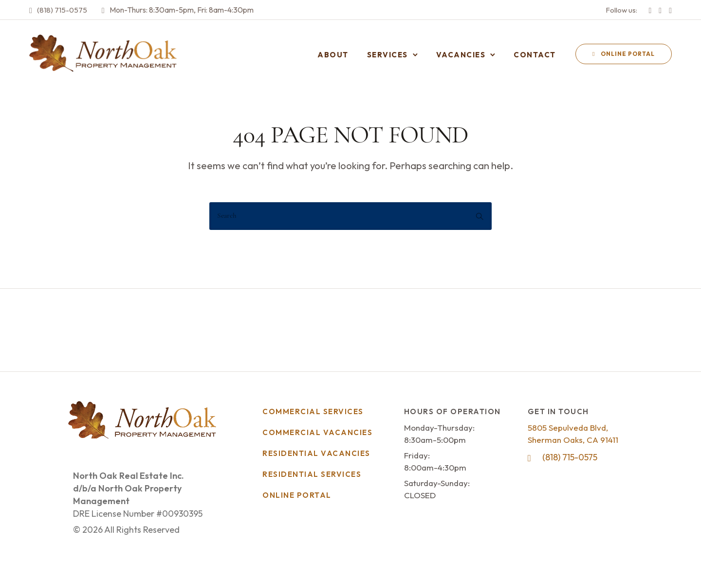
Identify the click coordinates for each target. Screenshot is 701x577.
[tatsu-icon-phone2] (30, 10)
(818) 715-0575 (62, 10)
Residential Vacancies (316, 453)
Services (387, 54)
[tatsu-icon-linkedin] (670, 10)
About (333, 54)
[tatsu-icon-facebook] (649, 10)
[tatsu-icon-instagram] (660, 10)
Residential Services (311, 474)
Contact (535, 54)
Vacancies (461, 54)
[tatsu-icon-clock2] (103, 10)
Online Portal (623, 53)
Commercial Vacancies (317, 432)
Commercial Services (313, 411)
